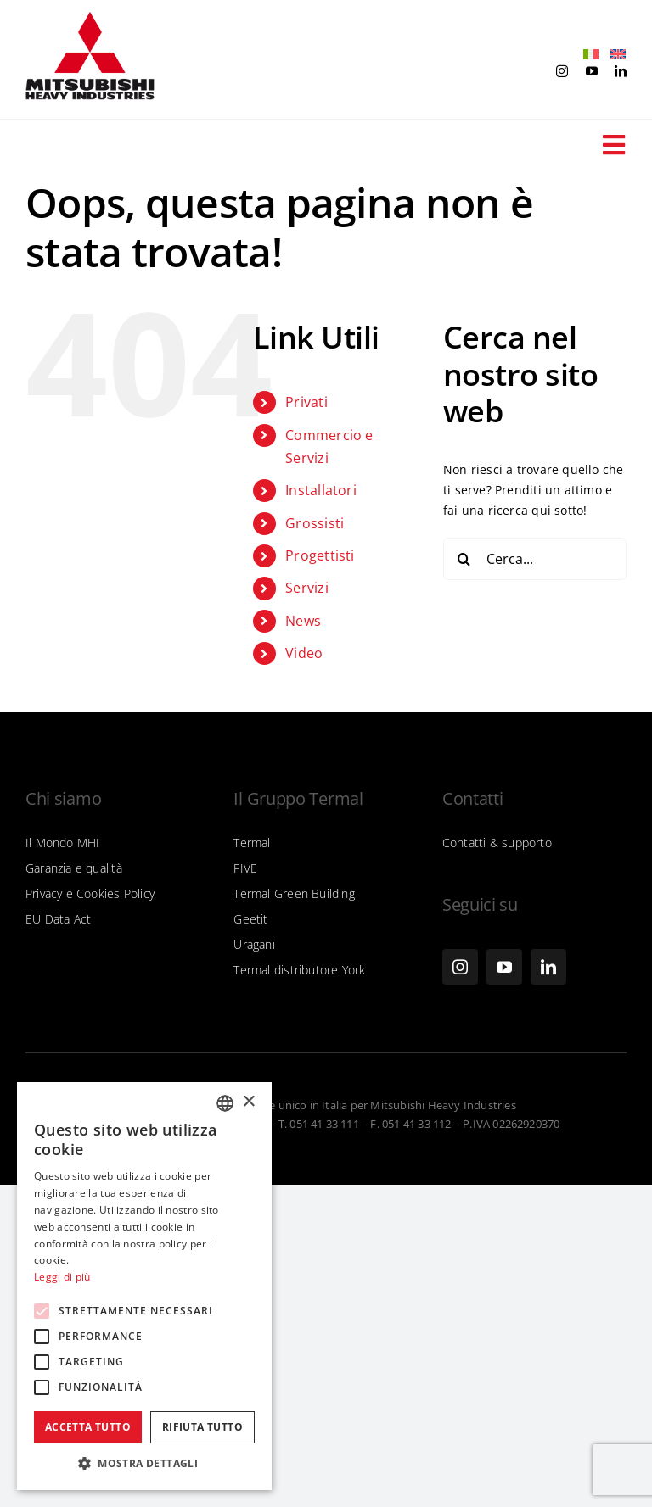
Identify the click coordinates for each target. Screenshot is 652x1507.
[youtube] (592, 71)
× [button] (248, 1102)
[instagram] (562, 71)
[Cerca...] (535, 559)
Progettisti (319, 555)
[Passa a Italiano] (587, 54)
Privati (306, 402)
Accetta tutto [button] (88, 1427)
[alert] (144, 1286)
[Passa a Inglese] (614, 54)
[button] (144, 1463)
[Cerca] (464, 559)
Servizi (306, 587)
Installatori (321, 490)
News (303, 620)
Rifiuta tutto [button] (202, 1427)
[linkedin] (621, 71)
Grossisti (314, 523)
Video (304, 653)
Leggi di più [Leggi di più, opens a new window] (62, 1277)
